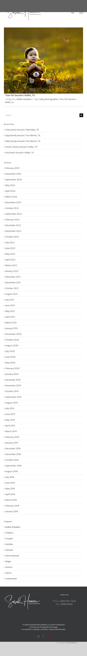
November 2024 (13, 174)
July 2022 (10, 242)
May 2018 (10, 488)
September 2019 (13, 397)
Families (9, 544)
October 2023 (12, 208)
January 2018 (11, 511)
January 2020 (11, 374)
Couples (9, 538)
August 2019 (11, 402)
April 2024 (10, 191)
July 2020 (10, 351)
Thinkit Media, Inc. (72, 643)
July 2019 (9, 408)
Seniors (9, 567)
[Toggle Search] (72, 12)
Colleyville (36, 629)
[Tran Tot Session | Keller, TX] (43, 66)
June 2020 (10, 357)
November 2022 (13, 231)
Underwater (11, 578)
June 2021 (10, 305)
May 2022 (10, 254)
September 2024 (13, 179)
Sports (8, 573)
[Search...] (41, 115)
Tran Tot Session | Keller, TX (20, 95)
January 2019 (11, 442)
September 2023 (13, 214)
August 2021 (11, 294)
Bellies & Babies (24, 99)
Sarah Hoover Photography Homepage (44, 627)
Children (9, 533)
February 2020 (12, 368)
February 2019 (12, 437)
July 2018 (9, 477)
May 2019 (10, 420)
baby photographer (49, 99)
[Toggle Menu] (81, 12)
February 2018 (12, 505)
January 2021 (11, 328)
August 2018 (11, 471)
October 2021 (11, 288)
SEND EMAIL (67, 604)
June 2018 (10, 483)
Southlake (44, 629)
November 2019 (13, 385)
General (9, 550)
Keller (29, 629)
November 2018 (13, 454)
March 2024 (11, 196)
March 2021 (11, 322)
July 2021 (9, 299)
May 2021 (10, 311)
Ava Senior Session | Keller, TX (19, 152)
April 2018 (10, 494)
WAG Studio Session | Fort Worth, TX (22, 141)
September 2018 (13, 465)
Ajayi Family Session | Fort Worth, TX (22, 135)
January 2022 (11, 271)
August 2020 (11, 345)
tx (13, 102)
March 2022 (11, 265)
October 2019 (12, 391)
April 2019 (10, 425)
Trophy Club (53, 629)
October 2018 (11, 460)
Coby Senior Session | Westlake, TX (22, 129)
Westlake (62, 629)
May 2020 (10, 362)
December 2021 (13, 277)
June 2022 (10, 248)
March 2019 (11, 431)
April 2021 (10, 317)
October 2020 (12, 339)
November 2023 (13, 202)
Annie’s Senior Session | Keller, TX (21, 147)
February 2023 (12, 219)
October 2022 (12, 236)
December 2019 (13, 380)
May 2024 (10, 185)
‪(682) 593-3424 (68, 601)
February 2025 (12, 168)
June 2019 (10, 414)
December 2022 (13, 225)
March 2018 (11, 500)
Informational (12, 555)
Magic (8, 561)
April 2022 (10, 259)
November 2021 (13, 282)
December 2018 (13, 448)
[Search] (81, 115)
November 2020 (13, 334)
